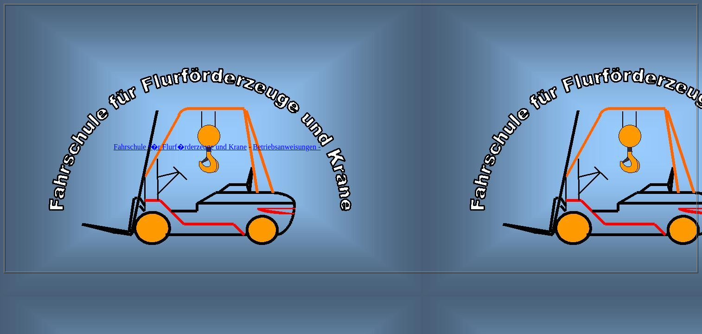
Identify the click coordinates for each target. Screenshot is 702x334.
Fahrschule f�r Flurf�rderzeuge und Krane (180, 147)
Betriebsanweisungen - (286, 147)
